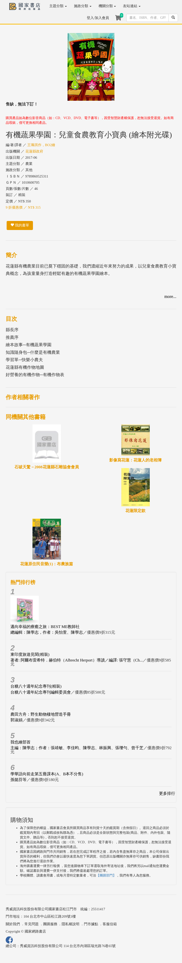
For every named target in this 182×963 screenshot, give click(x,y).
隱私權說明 (70, 924)
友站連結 (132, 6)
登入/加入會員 (98, 18)
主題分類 (58, 6)
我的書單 (19, 225)
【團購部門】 (106, 875)
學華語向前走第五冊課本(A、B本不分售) (46, 774)
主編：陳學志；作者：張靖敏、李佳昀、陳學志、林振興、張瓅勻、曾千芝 (76, 748)
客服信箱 (110, 924)
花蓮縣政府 (34, 151)
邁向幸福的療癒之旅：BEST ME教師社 (45, 626)
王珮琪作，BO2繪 (41, 145)
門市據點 (91, 924)
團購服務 (50, 924)
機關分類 (107, 6)
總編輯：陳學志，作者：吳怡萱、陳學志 (46, 632)
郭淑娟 (16, 720)
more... (170, 296)
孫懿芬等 (18, 779)
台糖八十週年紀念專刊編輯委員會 (40, 692)
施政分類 (82, 6)
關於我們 (13, 924)
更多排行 (167, 793)
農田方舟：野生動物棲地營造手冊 (40, 714)
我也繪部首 (20, 742)
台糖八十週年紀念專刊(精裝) (35, 686)
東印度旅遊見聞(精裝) (29, 654)
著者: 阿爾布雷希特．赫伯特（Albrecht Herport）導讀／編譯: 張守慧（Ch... (76, 660)
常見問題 (31, 924)
